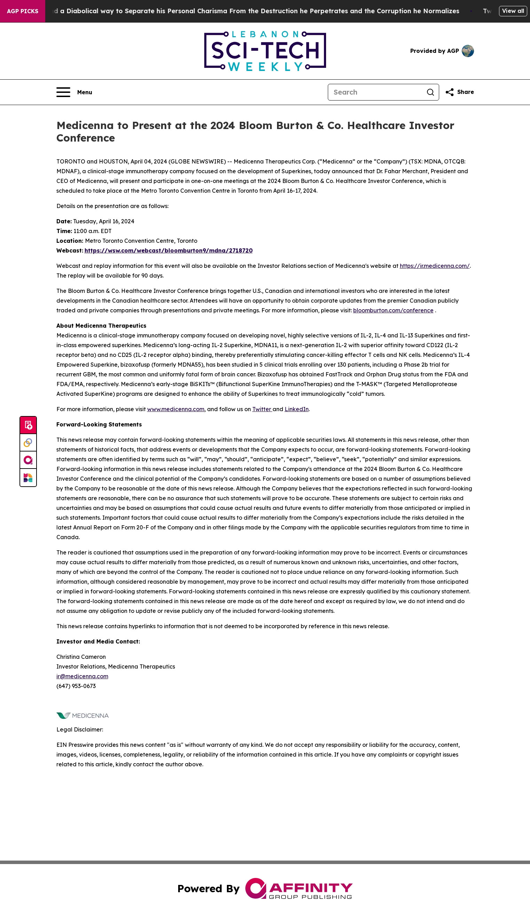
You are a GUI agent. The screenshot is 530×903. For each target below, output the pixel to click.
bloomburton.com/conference (393, 310)
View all (513, 10)
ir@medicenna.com (82, 676)
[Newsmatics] (28, 477)
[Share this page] (459, 92)
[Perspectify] (28, 443)
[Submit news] (28, 425)
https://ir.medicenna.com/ (435, 265)
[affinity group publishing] (28, 460)
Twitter (262, 409)
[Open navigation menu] (74, 92)
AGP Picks (22, 11)
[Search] (375, 92)
